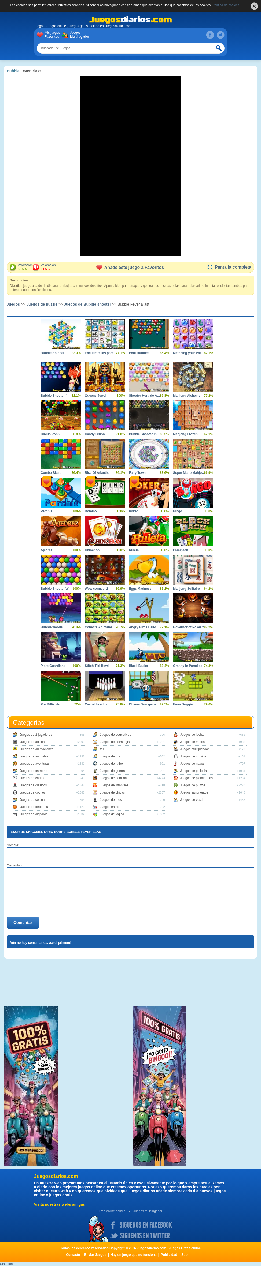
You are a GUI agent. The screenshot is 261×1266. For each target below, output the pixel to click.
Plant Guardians (53, 666)
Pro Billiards (50, 704)
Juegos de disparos (33, 814)
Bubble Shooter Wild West (57, 589)
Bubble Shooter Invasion (145, 434)
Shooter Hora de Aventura (145, 395)
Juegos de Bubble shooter (87, 304)
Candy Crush (95, 434)
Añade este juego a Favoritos (130, 267)
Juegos (78, 35)
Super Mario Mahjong (189, 473)
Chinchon (92, 550)
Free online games (112, 1211)
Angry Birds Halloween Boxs (145, 627)
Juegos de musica (193, 756)
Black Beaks (138, 666)
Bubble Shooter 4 (54, 395)
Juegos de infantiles (114, 785)
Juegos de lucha (192, 735)
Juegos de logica (112, 814)
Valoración (25, 267)
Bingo (177, 511)
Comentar (22, 922)
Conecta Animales (99, 627)
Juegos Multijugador (147, 1211)
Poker (133, 511)
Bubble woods (52, 627)
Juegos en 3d (109, 807)
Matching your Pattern (189, 353)
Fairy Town (137, 473)
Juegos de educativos (115, 735)
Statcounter (8, 1264)
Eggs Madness (140, 589)
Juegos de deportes (34, 807)
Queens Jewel (95, 395)
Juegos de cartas (32, 778)
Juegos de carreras (33, 771)
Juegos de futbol (111, 763)
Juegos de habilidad (114, 778)
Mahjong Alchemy (186, 395)
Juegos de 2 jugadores (36, 735)
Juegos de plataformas (196, 778)
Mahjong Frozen (185, 434)
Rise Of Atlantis (97, 473)
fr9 (102, 749)
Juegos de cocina (32, 800)
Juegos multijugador (194, 749)
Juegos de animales (34, 756)
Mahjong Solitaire (186, 589)
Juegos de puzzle (41, 304)
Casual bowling (96, 704)
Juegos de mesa (111, 800)
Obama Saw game (142, 704)
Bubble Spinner (53, 353)
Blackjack (180, 550)
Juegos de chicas (112, 792)
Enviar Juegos (95, 1255)
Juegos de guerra (112, 771)
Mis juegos (53, 35)
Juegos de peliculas (194, 771)
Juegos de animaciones (36, 749)
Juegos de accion (32, 742)
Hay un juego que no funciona (133, 1255)
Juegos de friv (110, 756)
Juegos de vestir (192, 800)
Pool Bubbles (139, 353)
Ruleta (134, 550)
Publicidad (169, 1255)
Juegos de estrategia (115, 742)
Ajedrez (46, 550)
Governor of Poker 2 (188, 627)
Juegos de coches (33, 792)
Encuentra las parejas (101, 353)
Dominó (91, 511)
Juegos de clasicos (33, 785)
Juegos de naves (192, 763)
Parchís (46, 511)
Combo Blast (51, 473)
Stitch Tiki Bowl (97, 666)
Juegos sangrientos (194, 792)
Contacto (73, 1255)
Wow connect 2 (96, 589)
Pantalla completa (229, 267)
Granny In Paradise (187, 666)
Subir (185, 1255)
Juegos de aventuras (34, 763)
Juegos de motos (192, 742)
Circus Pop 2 (50, 434)
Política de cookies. (226, 5)
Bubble (13, 71)
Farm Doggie (183, 704)
